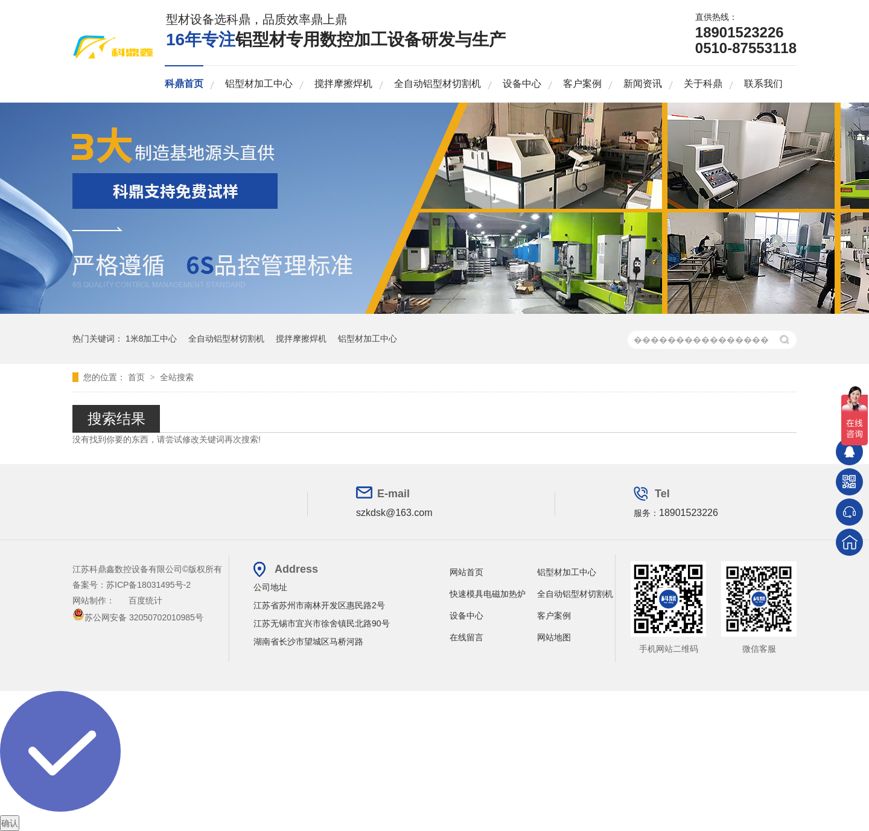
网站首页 (466, 572)
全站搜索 (177, 377)
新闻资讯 (642, 83)
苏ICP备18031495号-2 (148, 585)
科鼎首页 (184, 83)
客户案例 (582, 83)
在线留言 (466, 637)
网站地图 (554, 637)
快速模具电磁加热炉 (488, 594)
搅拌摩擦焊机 (343, 83)
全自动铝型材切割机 (437, 83)
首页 (137, 377)
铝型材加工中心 (259, 83)
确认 (9, 823)
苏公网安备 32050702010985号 (137, 617)
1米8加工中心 (151, 338)
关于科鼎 (703, 83)
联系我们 (763, 83)
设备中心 (522, 83)
